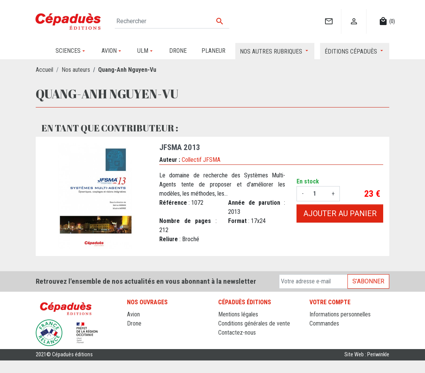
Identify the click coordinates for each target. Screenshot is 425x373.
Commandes (324, 323)
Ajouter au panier (340, 213)
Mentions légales (238, 314)
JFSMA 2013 (179, 147)
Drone (134, 323)
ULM (132, 341)
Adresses (320, 341)
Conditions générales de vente (254, 323)
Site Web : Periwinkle (366, 367)
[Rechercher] (172, 21)
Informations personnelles (340, 314)
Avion (133, 314)
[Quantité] (317, 193)
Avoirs (316, 332)
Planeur (136, 332)
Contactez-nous (237, 332)
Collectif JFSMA (201, 159)
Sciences (138, 350)
